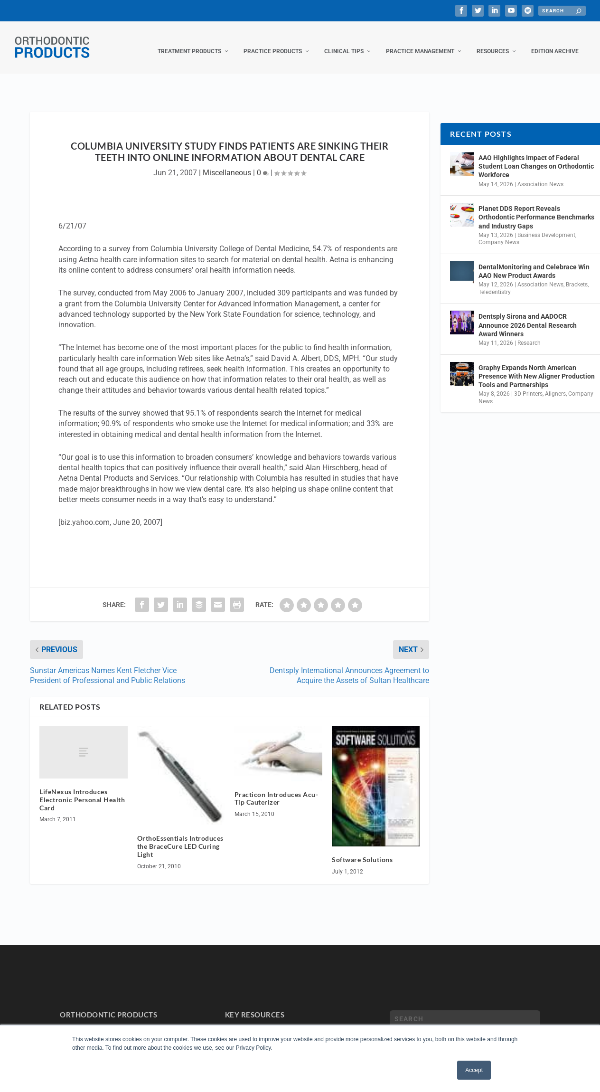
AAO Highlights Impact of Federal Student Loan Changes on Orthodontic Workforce (536, 156)
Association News (540, 174)
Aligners (555, 384)
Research (529, 333)
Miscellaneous (227, 163)
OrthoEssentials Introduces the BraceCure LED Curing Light (180, 837)
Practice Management (420, 41)
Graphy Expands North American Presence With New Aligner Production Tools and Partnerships (536, 366)
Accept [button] (474, 1070)
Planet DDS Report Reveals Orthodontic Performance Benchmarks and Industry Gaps (536, 207)
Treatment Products (189, 41)
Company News (498, 232)
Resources (493, 41)
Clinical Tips (344, 41)
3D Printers (528, 384)
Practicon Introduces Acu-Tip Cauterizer (276, 789)
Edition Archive (555, 41)
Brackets (577, 275)
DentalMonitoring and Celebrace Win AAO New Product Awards (534, 262)
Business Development (546, 225)
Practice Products (273, 41)
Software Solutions (362, 850)
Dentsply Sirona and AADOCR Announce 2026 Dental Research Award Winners (527, 315)
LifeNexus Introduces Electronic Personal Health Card (82, 790)
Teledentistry (494, 282)
